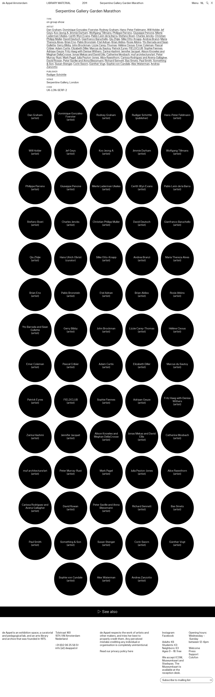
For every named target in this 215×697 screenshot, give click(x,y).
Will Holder (153, 30)
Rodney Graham (109, 30)
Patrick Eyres (120, 48)
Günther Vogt (97, 64)
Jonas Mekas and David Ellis (88, 54)
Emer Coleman (145, 45)
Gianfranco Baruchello (95, 39)
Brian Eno (70, 42)
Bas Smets (131, 61)
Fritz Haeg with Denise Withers (83, 51)
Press (192, 651)
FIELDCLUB (136, 48)
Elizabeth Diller (79, 48)
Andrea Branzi (151, 39)
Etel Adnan (103, 42)
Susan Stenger (63, 64)
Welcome (194, 648)
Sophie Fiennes (153, 48)
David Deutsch (71, 39)
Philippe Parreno (122, 33)
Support (193, 654)
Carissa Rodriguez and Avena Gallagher (144, 58)
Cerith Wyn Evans (79, 36)
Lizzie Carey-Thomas (104, 45)
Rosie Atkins (134, 42)
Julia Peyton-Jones (88, 58)
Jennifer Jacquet (130, 51)
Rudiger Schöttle (56, 75)
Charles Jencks (145, 36)
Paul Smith (145, 61)
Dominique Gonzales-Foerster (80, 30)
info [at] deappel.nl (66, 648)
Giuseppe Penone (143, 33)
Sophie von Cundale (118, 64)
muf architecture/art (143, 54)
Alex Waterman (140, 64)
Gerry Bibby (64, 45)
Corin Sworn (80, 64)
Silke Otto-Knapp (131, 39)
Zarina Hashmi (111, 51)
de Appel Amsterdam (14, 3)
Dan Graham (54, 30)
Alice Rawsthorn (110, 58)
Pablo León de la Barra (104, 36)
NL (202, 3)
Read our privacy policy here (116, 651)
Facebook (168, 636)
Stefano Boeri (127, 36)
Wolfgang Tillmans (100, 33)
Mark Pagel (69, 58)
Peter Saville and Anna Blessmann (83, 61)
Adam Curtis (62, 48)
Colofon (193, 657)
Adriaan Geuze (55, 51)
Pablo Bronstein (86, 42)
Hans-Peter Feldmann (133, 30)
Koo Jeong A (61, 33)
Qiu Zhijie (114, 39)
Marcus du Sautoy (100, 48)
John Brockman (81, 45)
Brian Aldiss (118, 42)
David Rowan (54, 61)
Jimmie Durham (79, 33)
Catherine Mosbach (118, 54)
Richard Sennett (114, 61)
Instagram (168, 633)
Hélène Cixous (126, 45)
